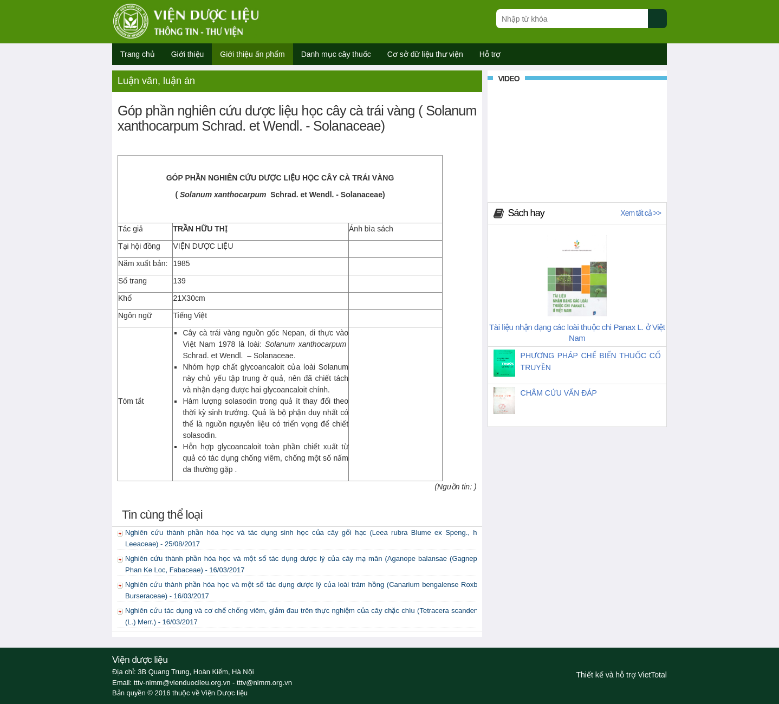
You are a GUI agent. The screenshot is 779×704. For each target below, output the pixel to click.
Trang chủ (137, 54)
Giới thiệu (187, 54)
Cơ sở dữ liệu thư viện (425, 54)
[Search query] (572, 18)
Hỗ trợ (490, 54)
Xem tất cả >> (640, 213)
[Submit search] (662, 25)
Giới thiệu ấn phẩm (252, 54)
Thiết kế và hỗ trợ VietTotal (621, 674)
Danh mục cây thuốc (336, 54)
